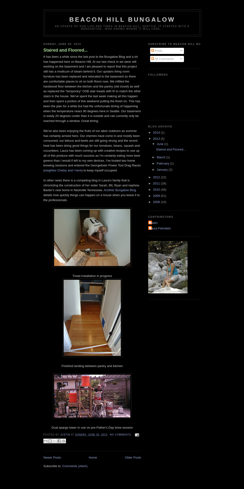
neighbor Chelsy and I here (62, 170)
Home (93, 457)
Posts (157, 51)
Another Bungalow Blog (120, 190)
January (163, 169)
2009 (157, 196)
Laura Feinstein (160, 228)
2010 (157, 189)
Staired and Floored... (65, 50)
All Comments (162, 59)
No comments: (121, 434)
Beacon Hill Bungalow (122, 19)
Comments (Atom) (74, 466)
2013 (157, 138)
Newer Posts (52, 457)
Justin (153, 223)
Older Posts (133, 457)
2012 (157, 177)
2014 (157, 132)
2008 (157, 202)
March (161, 157)
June (160, 144)
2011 (157, 183)
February (163, 163)
